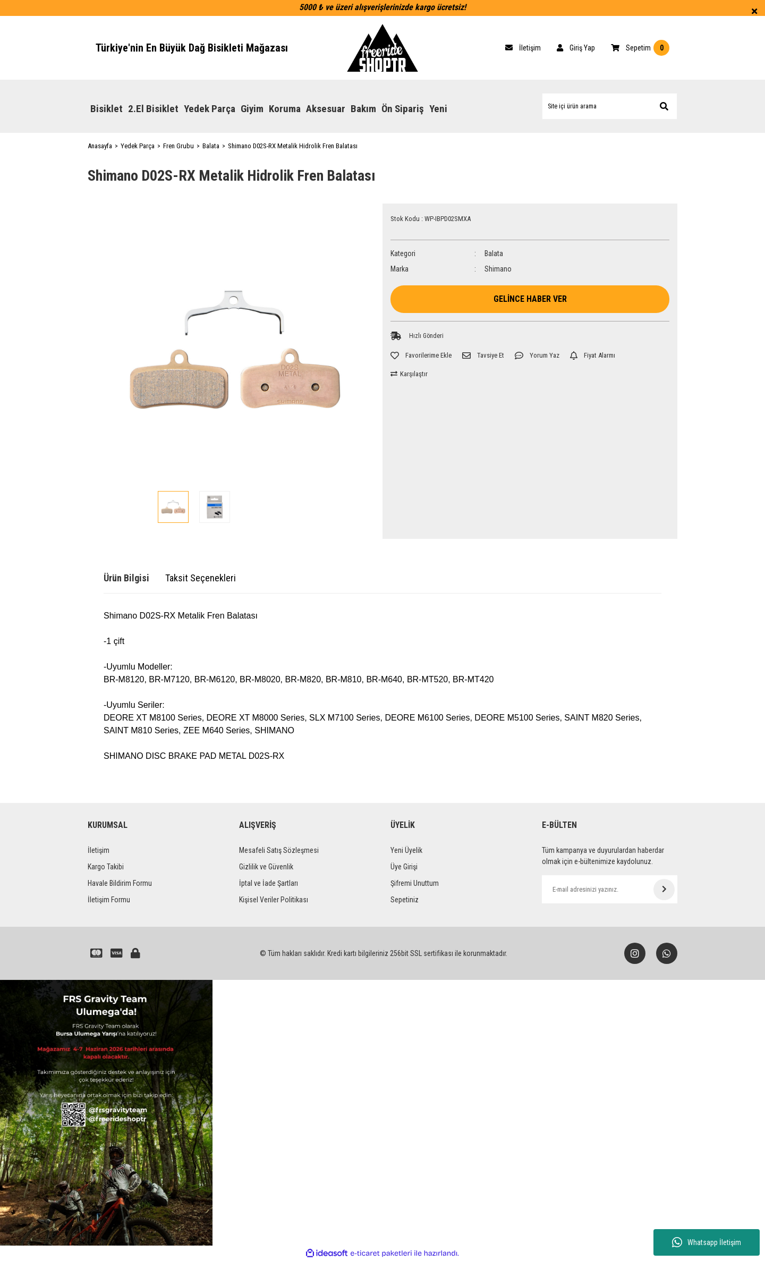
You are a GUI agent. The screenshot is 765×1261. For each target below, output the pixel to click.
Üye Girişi (404, 866)
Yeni (438, 109)
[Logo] (382, 48)
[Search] (609, 106)
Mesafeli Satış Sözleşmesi (279, 850)
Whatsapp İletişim (706, 1242)
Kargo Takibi (106, 866)
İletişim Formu (109, 899)
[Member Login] (576, 47)
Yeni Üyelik (406, 850)
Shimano (498, 269)
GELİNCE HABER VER (530, 299)
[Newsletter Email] (609, 889)
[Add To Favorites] (421, 355)
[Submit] (664, 889)
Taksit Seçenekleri (200, 577)
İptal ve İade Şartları (268, 883)
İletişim (98, 850)
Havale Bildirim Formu (120, 883)
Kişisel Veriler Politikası (273, 899)
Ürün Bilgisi (126, 577)
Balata (493, 253)
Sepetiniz (404, 899)
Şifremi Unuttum (414, 883)
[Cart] (523, 47)
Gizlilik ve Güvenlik (266, 866)
